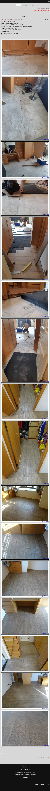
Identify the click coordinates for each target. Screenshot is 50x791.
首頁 (39, 8)
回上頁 (42, 757)
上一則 (37, 757)
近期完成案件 (43, 8)
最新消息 (47, 8)
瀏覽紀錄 (32, 5)
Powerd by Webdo (25, 781)
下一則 (47, 757)
